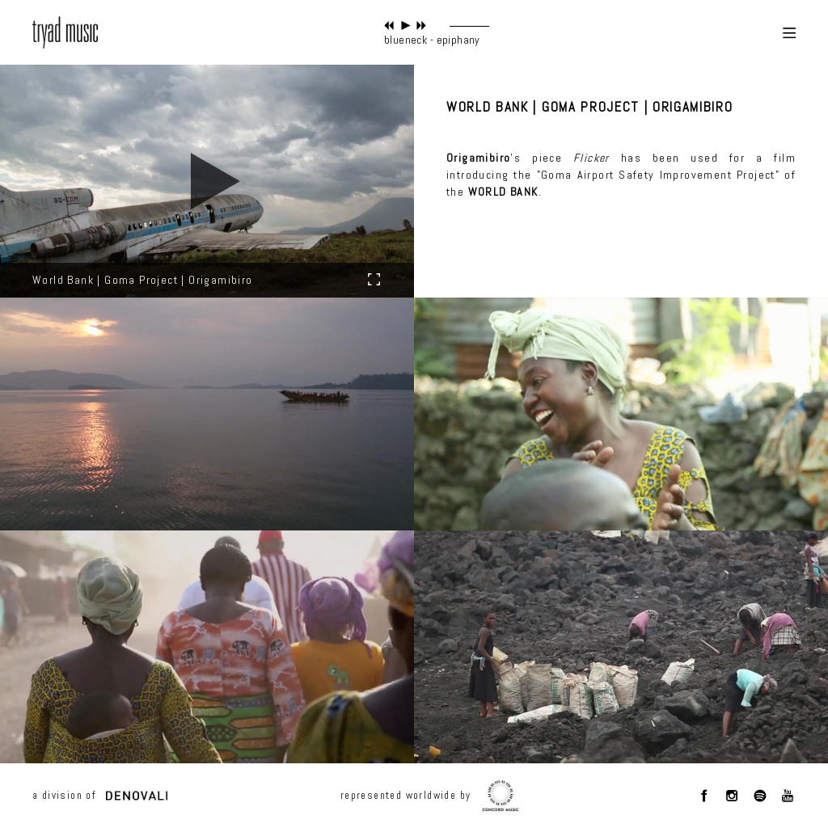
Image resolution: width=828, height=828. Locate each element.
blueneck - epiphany (432, 39)
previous (389, 25)
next (422, 25)
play (405, 25)
